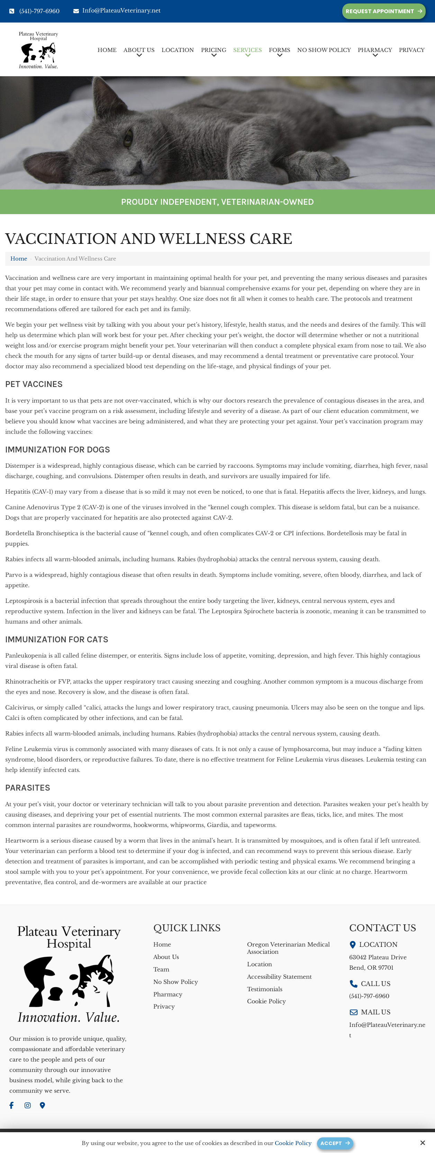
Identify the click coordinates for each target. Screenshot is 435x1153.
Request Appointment (380, 11)
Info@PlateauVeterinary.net (117, 10)
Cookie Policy (293, 1143)
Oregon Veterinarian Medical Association (288, 948)
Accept (331, 1143)
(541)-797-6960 (39, 11)
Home (18, 258)
